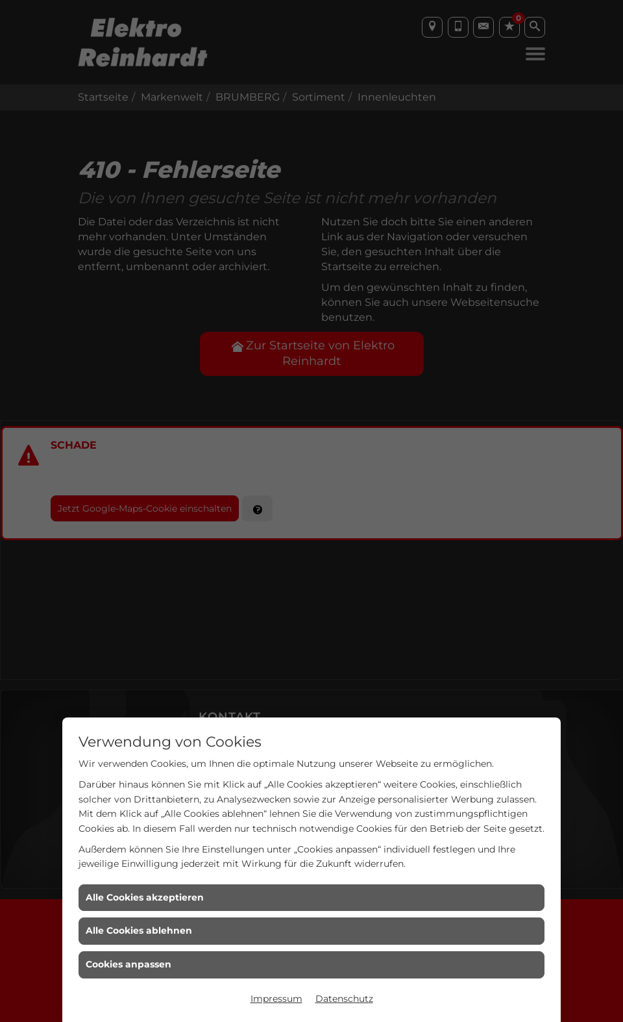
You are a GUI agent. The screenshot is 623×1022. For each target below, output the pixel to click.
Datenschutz (344, 998)
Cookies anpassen (128, 964)
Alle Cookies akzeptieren (145, 897)
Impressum (276, 998)
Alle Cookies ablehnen (139, 930)
